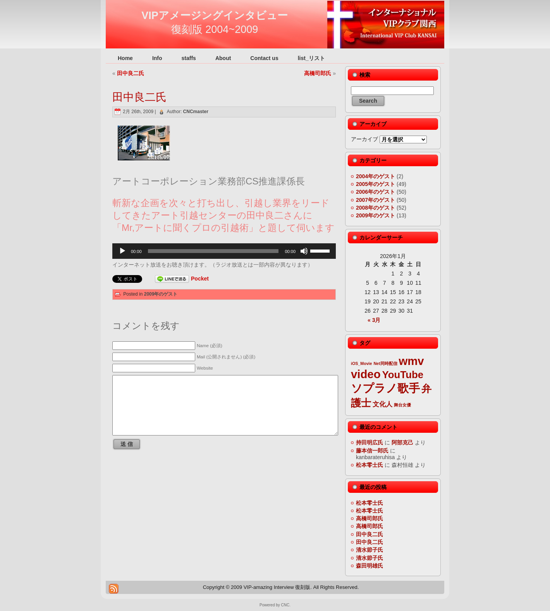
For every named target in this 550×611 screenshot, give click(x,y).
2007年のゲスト (375, 200)
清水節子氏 (369, 550)
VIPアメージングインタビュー (214, 15)
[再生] (122, 251)
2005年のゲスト (375, 184)
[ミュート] (304, 251)
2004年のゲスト (375, 176)
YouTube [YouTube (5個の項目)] (403, 374)
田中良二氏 (130, 73)
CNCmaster (195, 111)
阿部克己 (402, 442)
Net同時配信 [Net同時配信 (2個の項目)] (385, 363)
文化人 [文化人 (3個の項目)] (382, 404)
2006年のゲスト (375, 192)
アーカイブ (364, 139)
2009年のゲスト (161, 294)
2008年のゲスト (375, 208)
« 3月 (374, 320)
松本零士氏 (369, 465)
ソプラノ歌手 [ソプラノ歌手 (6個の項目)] (385, 388)
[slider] (213, 251)
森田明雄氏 (369, 566)
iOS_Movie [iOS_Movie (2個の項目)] (361, 363)
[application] (224, 251)
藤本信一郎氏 (372, 450)
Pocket (200, 278)
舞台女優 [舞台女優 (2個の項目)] (402, 405)
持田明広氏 (369, 442)
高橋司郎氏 (317, 73)
